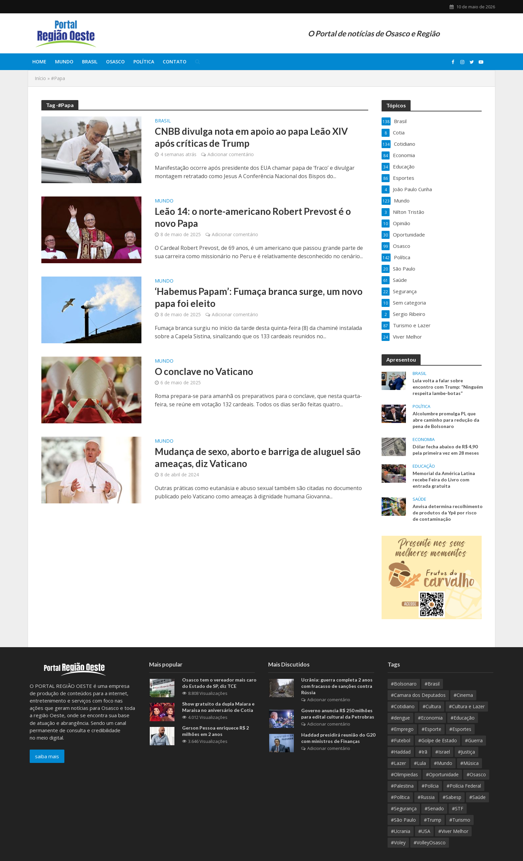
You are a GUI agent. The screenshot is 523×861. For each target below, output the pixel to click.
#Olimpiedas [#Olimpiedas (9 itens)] (404, 774)
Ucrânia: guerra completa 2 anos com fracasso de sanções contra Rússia (337, 686)
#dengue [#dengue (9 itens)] (400, 718)
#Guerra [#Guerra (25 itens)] (474, 740)
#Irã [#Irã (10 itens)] (423, 752)
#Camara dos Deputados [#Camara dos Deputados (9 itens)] (418, 695)
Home (39, 61)
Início (40, 78)
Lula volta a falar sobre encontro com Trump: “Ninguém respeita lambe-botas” (448, 387)
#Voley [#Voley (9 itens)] (398, 842)
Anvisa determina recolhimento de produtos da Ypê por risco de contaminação (448, 512)
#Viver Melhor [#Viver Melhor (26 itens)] (453, 831)
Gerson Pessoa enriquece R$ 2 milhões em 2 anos (215, 731)
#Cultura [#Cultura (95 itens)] (432, 706)
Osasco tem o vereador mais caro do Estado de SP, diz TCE (219, 683)
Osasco (115, 61)
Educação (424, 466)
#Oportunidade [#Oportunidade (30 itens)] (442, 774)
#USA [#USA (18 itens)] (424, 831)
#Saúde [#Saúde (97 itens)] (477, 797)
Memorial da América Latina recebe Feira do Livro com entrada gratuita (444, 479)
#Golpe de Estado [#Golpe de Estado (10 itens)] (437, 740)
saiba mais (47, 756)
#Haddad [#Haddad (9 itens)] (401, 752)
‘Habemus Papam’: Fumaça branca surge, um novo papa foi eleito (259, 297)
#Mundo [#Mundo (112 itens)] (443, 763)
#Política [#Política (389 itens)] (400, 797)
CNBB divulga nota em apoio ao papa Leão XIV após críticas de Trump (251, 137)
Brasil (89, 61)
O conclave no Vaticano (204, 371)
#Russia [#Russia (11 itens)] (426, 797)
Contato (174, 61)
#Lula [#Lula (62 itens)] (420, 763)
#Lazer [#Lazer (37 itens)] (398, 763)
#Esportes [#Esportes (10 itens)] (460, 729)
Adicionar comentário (230, 154)
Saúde (419, 499)
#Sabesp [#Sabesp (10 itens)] (452, 797)
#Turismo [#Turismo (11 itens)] (459, 820)
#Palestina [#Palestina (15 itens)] (402, 786)
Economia (424, 439)
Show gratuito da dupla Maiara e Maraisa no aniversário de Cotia (218, 707)
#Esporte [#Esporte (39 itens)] (431, 729)
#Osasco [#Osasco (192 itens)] (476, 774)
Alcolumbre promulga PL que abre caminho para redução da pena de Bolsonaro (446, 420)
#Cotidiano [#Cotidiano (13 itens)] (403, 706)
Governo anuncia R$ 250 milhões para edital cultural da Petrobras (337, 714)
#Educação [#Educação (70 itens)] (463, 718)
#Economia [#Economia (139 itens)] (430, 718)
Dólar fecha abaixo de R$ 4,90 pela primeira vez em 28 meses (446, 450)
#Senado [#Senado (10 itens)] (434, 808)
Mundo (64, 61)
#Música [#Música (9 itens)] (469, 763)
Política (143, 61)
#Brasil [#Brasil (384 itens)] (432, 684)
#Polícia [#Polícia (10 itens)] (430, 786)
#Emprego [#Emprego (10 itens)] (402, 729)
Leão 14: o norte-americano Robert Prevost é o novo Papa (253, 217)
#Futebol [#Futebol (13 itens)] (400, 740)
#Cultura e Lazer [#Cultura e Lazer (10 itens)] (467, 706)
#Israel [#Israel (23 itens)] (442, 752)
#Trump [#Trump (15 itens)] (432, 820)
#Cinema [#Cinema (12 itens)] (463, 695)
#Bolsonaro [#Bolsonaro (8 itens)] (404, 684)
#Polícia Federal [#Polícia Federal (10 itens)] (464, 786)
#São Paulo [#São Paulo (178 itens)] (403, 820)
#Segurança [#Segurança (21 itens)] (404, 808)
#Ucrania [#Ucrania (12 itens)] (400, 831)
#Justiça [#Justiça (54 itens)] (466, 752)
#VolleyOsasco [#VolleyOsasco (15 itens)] (430, 842)
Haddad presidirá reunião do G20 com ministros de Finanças (338, 738)
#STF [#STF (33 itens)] (457, 808)
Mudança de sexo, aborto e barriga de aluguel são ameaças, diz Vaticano (258, 457)
